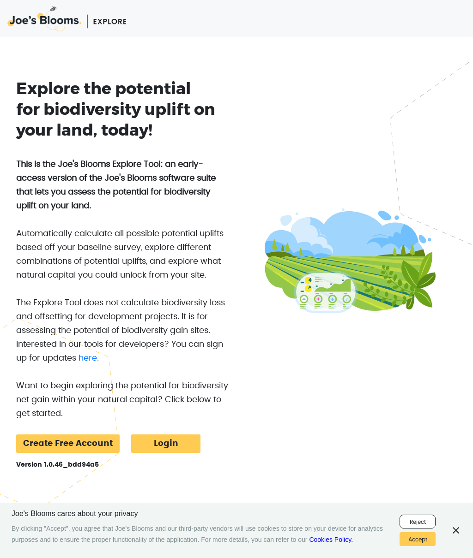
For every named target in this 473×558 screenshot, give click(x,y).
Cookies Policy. (331, 539)
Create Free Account (68, 443)
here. (89, 358)
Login (166, 443)
